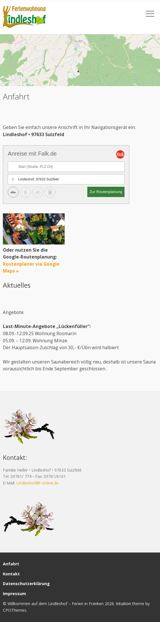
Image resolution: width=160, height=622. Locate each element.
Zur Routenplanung (106, 192)
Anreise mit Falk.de (32, 153)
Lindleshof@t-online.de (37, 483)
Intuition (123, 603)
